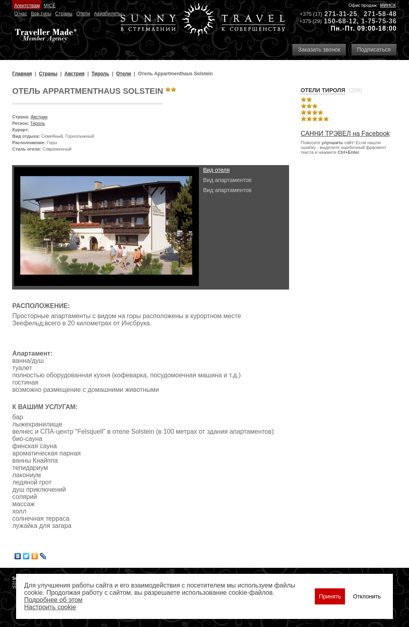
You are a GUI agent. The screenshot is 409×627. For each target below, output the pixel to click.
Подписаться (374, 49)
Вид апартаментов (227, 180)
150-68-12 (340, 21)
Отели (83, 14)
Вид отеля (216, 170)
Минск (388, 5)
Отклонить (367, 596)
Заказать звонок (319, 49)
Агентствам (26, 5)
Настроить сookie (50, 607)
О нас (20, 14)
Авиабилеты (108, 14)
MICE (49, 5)
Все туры (41, 14)
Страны (63, 14)
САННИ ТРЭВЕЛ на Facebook (345, 133)
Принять (330, 596)
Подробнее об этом (53, 599)
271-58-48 (380, 13)
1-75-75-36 (379, 21)
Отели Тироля (323, 90)
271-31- (336, 13)
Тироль (37, 123)
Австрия (39, 116)
